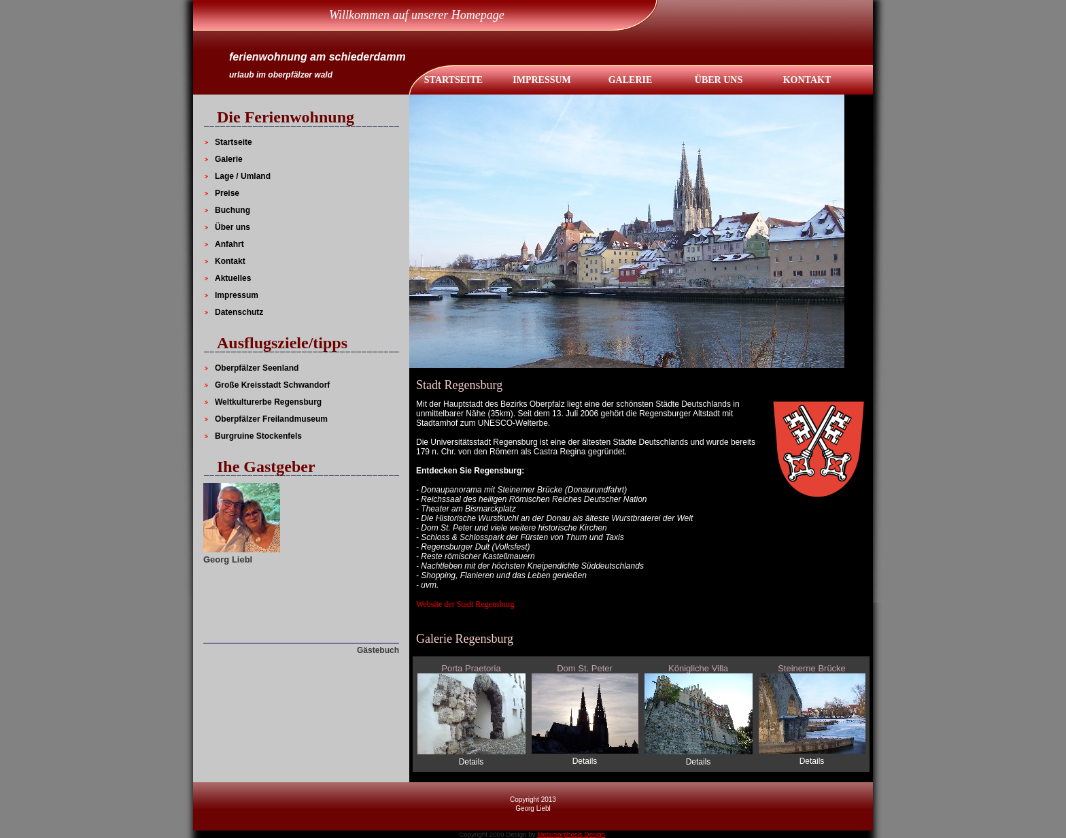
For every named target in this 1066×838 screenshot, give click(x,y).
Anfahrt (229, 244)
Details (471, 762)
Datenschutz (239, 312)
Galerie (630, 80)
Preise (227, 193)
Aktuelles (233, 278)
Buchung (232, 210)
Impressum (236, 295)
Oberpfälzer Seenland (256, 368)
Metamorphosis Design (571, 834)
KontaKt (807, 80)
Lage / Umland (243, 176)
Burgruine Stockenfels (258, 436)
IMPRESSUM (542, 80)
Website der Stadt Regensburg (465, 604)
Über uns (232, 227)
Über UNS (718, 80)
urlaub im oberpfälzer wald (280, 75)
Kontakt (230, 261)
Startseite (453, 80)
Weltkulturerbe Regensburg (268, 402)
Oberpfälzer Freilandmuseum (271, 419)
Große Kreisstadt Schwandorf (272, 385)
